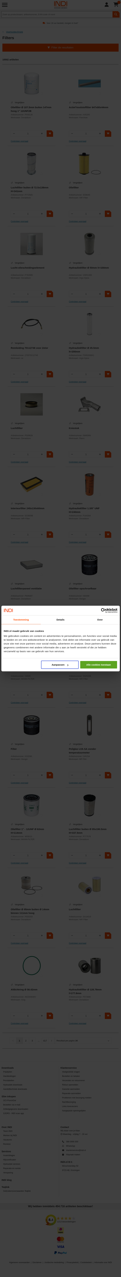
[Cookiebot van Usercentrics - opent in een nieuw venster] (103, 610)
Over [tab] (100, 619)
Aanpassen (60, 664)
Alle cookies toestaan (98, 664)
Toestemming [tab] (21, 619)
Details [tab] (61, 619)
